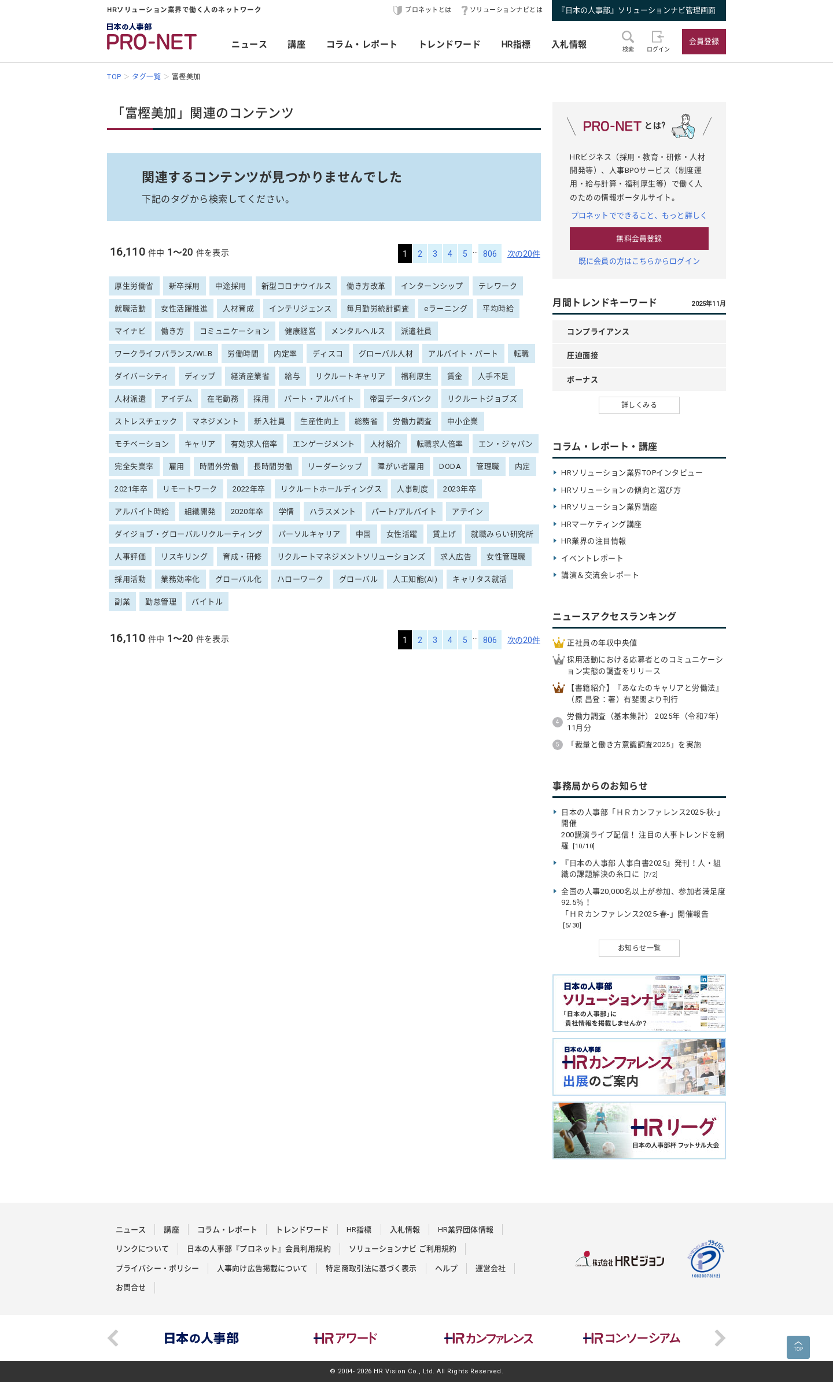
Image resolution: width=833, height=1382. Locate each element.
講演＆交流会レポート (600, 575)
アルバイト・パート (463, 353)
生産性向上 (320, 421)
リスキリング (184, 556)
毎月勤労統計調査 (378, 308)
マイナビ (130, 331)
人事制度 (412, 489)
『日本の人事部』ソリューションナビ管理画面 (637, 10)
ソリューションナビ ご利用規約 (403, 1248)
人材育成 (238, 308)
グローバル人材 (386, 353)
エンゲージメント (324, 443)
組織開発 (200, 511)
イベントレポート (592, 558)
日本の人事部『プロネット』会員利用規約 (259, 1248)
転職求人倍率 (440, 443)
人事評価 (130, 556)
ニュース (249, 44)
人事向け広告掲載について (262, 1268)
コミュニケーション (235, 331)
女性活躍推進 (184, 308)
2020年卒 (247, 511)
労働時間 (243, 353)
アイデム (176, 398)
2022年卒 (249, 489)
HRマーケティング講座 (601, 524)
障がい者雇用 (400, 466)
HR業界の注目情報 (593, 541)
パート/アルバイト (404, 511)
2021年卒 (131, 489)
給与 (292, 376)
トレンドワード (449, 44)
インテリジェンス (300, 308)
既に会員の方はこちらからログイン (639, 261)
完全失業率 (134, 466)
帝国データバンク (401, 398)
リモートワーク (190, 489)
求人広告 (455, 556)
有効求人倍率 (254, 443)
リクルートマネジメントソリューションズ (351, 556)
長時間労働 (273, 466)
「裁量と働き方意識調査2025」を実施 (634, 744)
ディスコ (328, 353)
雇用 (177, 466)
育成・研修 (242, 556)
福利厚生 (416, 376)
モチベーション (142, 443)
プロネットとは (428, 10)
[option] (202, 1338)
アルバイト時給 (142, 511)
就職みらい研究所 (502, 534)
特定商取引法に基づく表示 (371, 1268)
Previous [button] (113, 1338)
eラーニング (445, 308)
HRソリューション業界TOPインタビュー (632, 472)
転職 (521, 353)
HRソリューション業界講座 (609, 506)
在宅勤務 (222, 398)
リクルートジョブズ (482, 398)
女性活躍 (402, 534)
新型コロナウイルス (296, 286)
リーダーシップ (335, 466)
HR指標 (516, 44)
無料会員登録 (639, 238)
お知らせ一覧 (639, 948)
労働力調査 (412, 421)
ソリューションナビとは (506, 10)
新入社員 (269, 421)
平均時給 (498, 308)
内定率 (285, 353)
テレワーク (498, 286)
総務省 (366, 421)
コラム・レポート (362, 44)
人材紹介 (385, 443)
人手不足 (493, 376)
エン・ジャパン (505, 443)
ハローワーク (300, 579)
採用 (261, 398)
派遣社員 (416, 331)
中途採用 (230, 286)
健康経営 (300, 331)
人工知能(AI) (415, 579)
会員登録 (704, 41)
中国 (363, 534)
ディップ (200, 376)
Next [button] (720, 1338)
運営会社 (491, 1268)
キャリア (200, 443)
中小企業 (462, 421)
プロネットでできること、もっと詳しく (639, 215)
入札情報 (569, 44)
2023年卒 (459, 489)
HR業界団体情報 (465, 1229)
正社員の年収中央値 (602, 642)
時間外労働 (219, 466)
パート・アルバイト (319, 398)
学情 (286, 511)
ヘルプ (446, 1268)
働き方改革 (366, 286)
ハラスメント (332, 511)
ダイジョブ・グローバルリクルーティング (189, 534)
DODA (450, 466)
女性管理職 (506, 556)
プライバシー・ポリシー (157, 1268)
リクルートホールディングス (331, 489)
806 (490, 253)
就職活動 (130, 308)
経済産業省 (250, 376)
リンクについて (142, 1248)
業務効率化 (180, 579)
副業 (122, 601)
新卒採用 (184, 286)
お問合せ (131, 1287)
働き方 (173, 331)
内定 (522, 466)
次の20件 (524, 253)
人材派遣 (130, 398)
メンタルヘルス (358, 331)
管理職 (488, 466)
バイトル (207, 601)
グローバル (358, 579)
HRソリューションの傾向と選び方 (621, 490)
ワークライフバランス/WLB (163, 353)
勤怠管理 (160, 601)
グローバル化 (238, 579)
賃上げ (444, 534)
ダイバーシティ (142, 376)
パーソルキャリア (309, 534)
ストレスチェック (146, 421)
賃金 (455, 376)
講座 (296, 44)
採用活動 (130, 579)
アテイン (467, 511)
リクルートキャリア (350, 376)
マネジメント (215, 421)
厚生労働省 (134, 286)
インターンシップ (432, 286)
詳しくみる (639, 405)
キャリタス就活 (479, 579)
